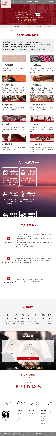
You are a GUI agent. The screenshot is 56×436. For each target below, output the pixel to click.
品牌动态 (44, 1)
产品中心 (37, 1)
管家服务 (51, 1)
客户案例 (43, 416)
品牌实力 (20, 1)
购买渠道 (31, 411)
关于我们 (19, 411)
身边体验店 (43, 420)
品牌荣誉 (19, 416)
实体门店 (31, 413)
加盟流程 (38, 26)
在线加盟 (48, 26)
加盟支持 (18, 26)
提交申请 (28, 358)
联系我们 (43, 423)
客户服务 (43, 413)
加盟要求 (28, 26)
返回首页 (40, 433)
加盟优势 (8, 26)
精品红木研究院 (28, 1)
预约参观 (43, 418)
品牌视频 (19, 418)
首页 (14, 1)
